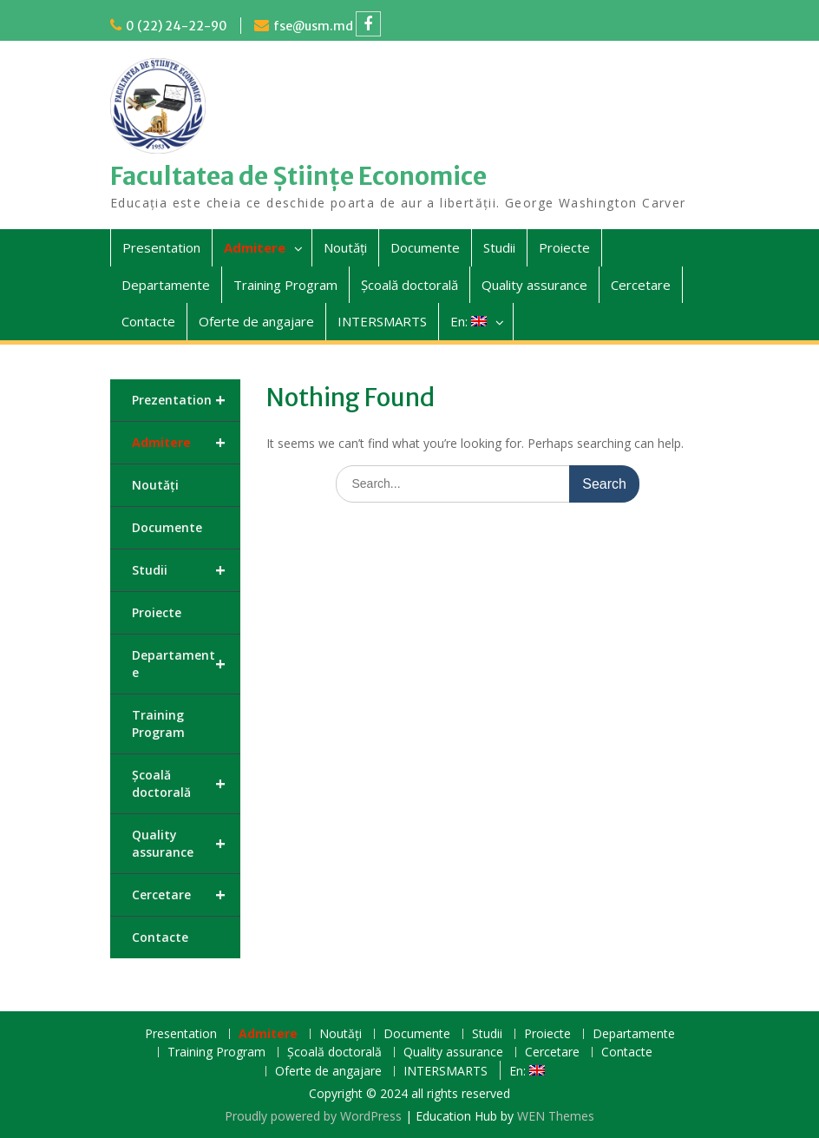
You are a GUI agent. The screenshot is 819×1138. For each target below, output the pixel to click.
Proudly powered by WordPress (313, 1116)
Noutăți (345, 247)
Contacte (148, 321)
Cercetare (641, 284)
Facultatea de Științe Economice (298, 176)
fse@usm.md (313, 26)
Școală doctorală (409, 284)
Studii (499, 247)
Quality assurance (534, 284)
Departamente (165, 284)
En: (468, 321)
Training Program (285, 284)
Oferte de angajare (256, 321)
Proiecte (564, 247)
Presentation (161, 247)
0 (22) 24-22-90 (176, 26)
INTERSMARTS (382, 321)
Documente (425, 247)
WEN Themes (555, 1116)
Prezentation (186, 400)
